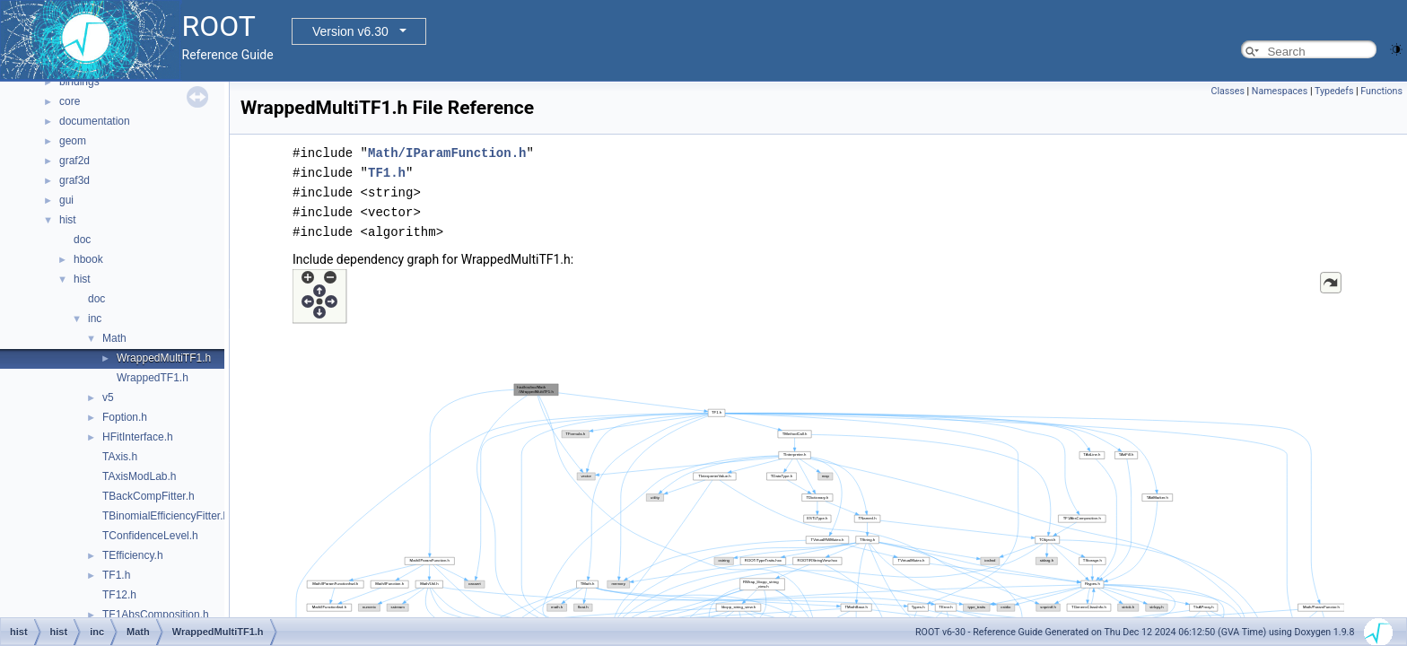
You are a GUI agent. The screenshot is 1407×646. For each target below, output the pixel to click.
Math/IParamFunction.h (447, 153)
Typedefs (1334, 91)
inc (94, 318)
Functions (1381, 91)
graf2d (74, 160)
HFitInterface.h (137, 437)
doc (82, 239)
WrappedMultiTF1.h (164, 358)
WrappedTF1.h (152, 377)
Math (114, 338)
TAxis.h (119, 456)
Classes (1227, 91)
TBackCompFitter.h (148, 496)
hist (67, 220)
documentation (94, 121)
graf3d (74, 180)
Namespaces (1279, 91)
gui (66, 200)
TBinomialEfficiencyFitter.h (165, 516)
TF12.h (119, 595)
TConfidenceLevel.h (150, 535)
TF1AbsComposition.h (155, 614)
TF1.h (116, 575)
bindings (79, 81)
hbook (88, 259)
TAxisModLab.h (139, 476)
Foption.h (124, 417)
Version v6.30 (350, 31)
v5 (108, 397)
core (69, 101)
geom (72, 141)
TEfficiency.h (132, 555)
